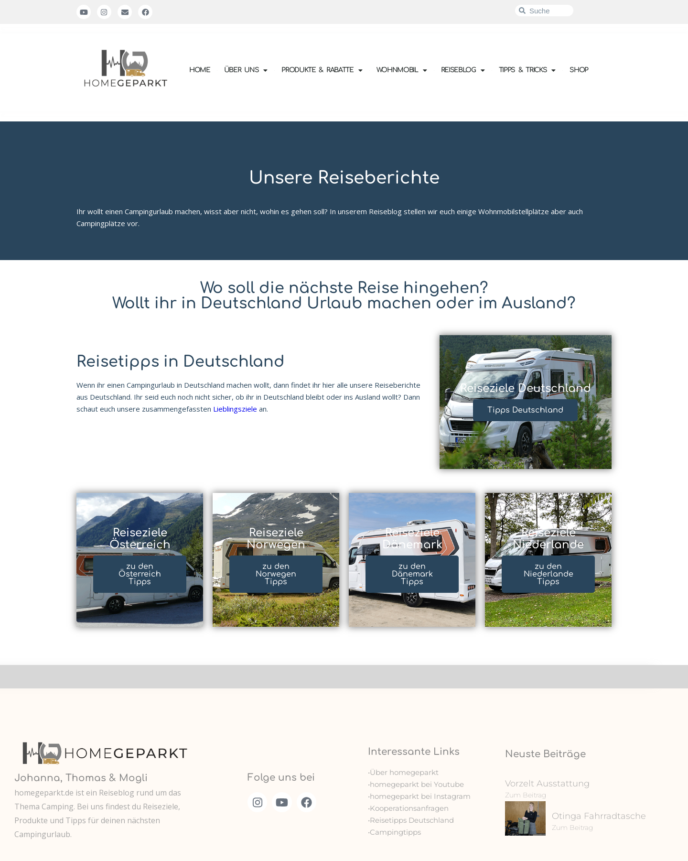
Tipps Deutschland (525, 410)
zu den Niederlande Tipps (548, 574)
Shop (579, 70)
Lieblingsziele (235, 409)
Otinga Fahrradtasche (599, 816)
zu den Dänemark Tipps (412, 574)
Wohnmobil (401, 70)
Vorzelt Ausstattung (547, 783)
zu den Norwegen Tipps (276, 574)
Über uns (246, 70)
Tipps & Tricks (527, 70)
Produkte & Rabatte (321, 70)
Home (199, 70)
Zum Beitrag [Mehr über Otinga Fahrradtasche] (572, 827)
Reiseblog (463, 70)
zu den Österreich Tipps (139, 574)
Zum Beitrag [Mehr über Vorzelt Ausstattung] (526, 795)
